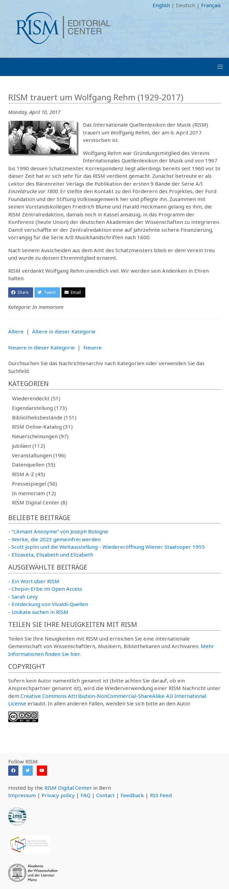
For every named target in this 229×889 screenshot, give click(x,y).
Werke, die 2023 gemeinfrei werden (56, 539)
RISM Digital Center (68, 787)
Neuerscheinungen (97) (40, 436)
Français (211, 5)
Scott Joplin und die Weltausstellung (55, 546)
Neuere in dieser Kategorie (41, 347)
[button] (220, 67)
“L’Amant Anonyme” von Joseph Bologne (60, 531)
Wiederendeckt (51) (36, 398)
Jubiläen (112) (28, 445)
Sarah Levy (25, 596)
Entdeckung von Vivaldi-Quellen (50, 604)
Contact (105, 795)
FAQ (85, 795)
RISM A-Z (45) (28, 474)
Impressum (22, 795)
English (161, 5)
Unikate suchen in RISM (40, 611)
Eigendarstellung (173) (39, 407)
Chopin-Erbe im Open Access (47, 588)
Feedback (132, 795)
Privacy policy (58, 795)
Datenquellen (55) (33, 464)
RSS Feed (161, 795)
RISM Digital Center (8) (39, 502)
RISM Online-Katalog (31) (42, 426)
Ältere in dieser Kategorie (64, 331)
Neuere (92, 347)
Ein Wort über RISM (35, 581)
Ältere (16, 331)
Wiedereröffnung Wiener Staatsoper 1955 (153, 546)
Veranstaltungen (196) (39, 455)
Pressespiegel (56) (34, 483)
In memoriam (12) (34, 493)
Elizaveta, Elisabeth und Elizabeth (52, 554)
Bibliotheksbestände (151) (44, 417)
